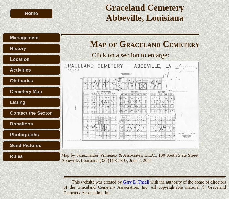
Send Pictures (25, 145)
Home (31, 13)
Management (24, 37)
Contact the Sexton (31, 113)
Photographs (24, 134)
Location (20, 59)
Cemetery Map (26, 91)
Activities (20, 70)
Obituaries (21, 80)
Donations (21, 124)
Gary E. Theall (136, 182)
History (18, 48)
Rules (16, 156)
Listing (17, 102)
